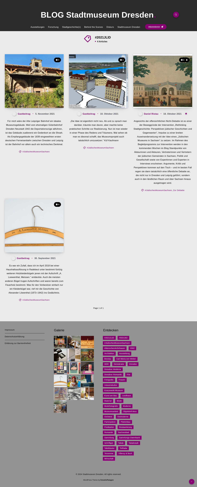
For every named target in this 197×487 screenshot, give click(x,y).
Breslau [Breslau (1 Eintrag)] (107, 359)
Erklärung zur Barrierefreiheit (18, 343)
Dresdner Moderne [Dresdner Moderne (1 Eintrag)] (112, 369)
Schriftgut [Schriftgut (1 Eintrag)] (108, 443)
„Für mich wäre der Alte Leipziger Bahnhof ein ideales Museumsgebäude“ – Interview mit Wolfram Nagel (33, 94)
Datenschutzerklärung (14, 336)
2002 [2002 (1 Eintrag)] (132, 348)
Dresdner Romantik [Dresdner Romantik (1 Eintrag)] (113, 374)
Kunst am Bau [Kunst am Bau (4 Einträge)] (110, 396)
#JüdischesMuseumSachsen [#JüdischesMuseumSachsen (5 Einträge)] (117, 343)
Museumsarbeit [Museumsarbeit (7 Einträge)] (111, 411)
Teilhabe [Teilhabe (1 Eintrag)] (123, 448)
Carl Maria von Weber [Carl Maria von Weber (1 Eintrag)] (126, 359)
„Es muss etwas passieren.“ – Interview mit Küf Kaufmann (97, 98)
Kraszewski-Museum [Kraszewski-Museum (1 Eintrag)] (113, 390)
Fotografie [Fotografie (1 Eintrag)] (109, 380)
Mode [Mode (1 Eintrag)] (119, 401)
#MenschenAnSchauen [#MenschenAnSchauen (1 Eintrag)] (114, 348)
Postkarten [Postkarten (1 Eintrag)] (109, 427)
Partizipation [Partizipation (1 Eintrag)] (110, 422)
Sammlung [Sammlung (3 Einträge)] (109, 438)
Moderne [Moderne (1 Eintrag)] (127, 406)
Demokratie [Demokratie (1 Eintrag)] (119, 364)
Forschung (53, 27)
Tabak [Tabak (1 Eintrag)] (120, 443)
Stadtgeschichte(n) (71, 27)
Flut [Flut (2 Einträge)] (128, 374)
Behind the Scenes (93, 27)
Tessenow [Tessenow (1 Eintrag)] (108, 453)
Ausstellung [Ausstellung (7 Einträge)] (124, 353)
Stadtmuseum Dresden (128, 27)
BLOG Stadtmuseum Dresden (98, 14)
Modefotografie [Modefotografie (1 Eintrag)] (111, 406)
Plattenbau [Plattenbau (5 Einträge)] (125, 422)
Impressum (10, 330)
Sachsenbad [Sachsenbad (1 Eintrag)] (123, 432)
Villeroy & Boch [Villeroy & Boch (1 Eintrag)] (125, 453)
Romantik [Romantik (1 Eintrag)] (108, 432)
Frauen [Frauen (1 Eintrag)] (122, 380)
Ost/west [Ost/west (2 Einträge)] (108, 417)
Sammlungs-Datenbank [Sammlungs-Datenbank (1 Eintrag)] (129, 438)
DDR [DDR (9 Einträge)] (106, 364)
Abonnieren (155, 27)
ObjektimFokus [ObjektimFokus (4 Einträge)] (130, 411)
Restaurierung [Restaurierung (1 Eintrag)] (125, 427)
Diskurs (110, 27)
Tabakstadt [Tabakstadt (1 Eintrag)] (133, 443)
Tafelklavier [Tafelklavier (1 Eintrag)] (109, 448)
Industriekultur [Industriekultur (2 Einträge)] (110, 385)
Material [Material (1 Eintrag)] (108, 401)
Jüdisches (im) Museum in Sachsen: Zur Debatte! (159, 98)
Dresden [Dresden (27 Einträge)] (133, 364)
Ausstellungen (37, 27)
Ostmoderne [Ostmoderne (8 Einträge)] (122, 417)
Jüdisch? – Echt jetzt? (27, 245)
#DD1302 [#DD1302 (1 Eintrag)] (123, 338)
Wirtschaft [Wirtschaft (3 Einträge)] (108, 459)
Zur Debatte (179, 190)
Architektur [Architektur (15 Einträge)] (109, 353)
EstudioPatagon (107, 480)
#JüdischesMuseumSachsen (36, 151)
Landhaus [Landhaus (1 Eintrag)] (126, 396)
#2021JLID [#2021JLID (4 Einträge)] (109, 338)
